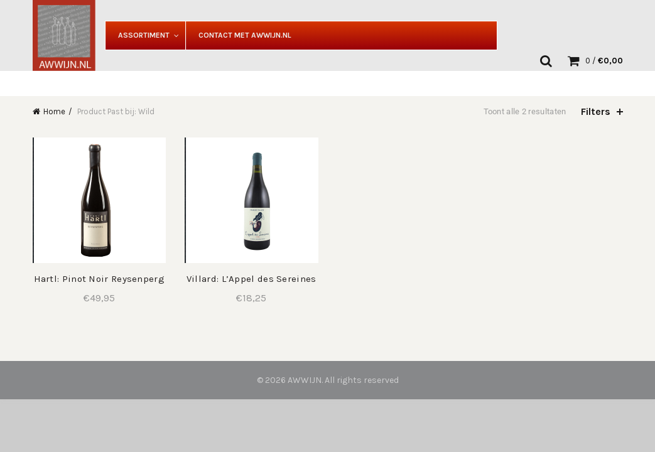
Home (54, 111)
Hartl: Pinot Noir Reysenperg (99, 278)
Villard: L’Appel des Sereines (252, 278)
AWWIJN (305, 380)
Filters (595, 111)
